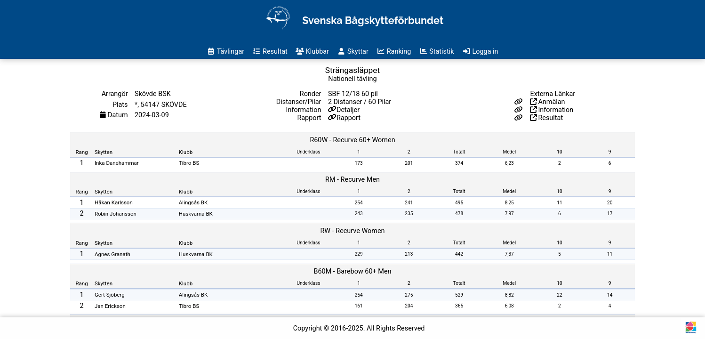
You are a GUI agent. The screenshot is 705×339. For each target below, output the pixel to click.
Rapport (348, 118)
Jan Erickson (110, 306)
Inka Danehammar (117, 163)
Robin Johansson (115, 213)
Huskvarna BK (196, 213)
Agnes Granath (112, 254)
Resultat (546, 118)
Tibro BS (189, 163)
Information (552, 110)
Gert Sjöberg (110, 294)
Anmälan (547, 102)
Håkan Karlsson (114, 202)
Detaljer (348, 110)
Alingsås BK (193, 202)
